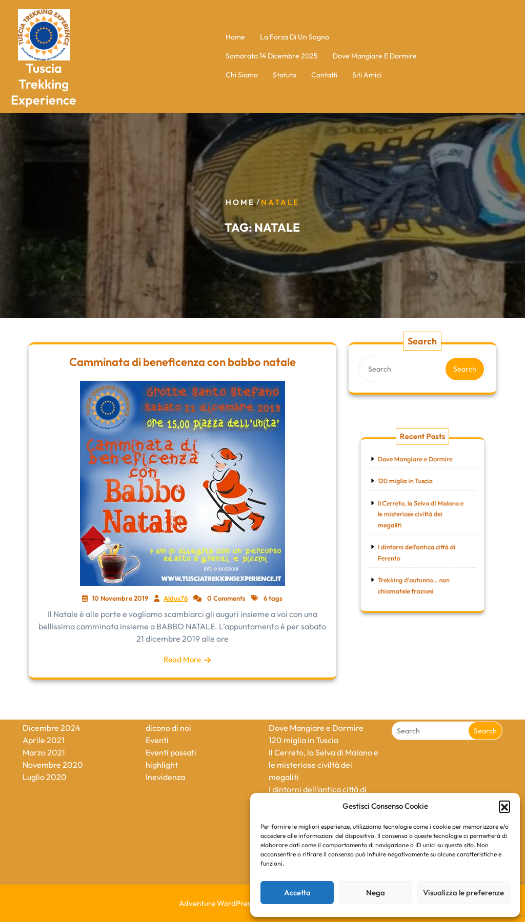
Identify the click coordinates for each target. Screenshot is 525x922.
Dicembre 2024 (51, 691)
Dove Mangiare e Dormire (375, 55)
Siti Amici (366, 74)
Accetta (297, 892)
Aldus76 (176, 598)
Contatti (324, 74)
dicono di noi (168, 691)
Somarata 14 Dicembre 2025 (272, 55)
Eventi (157, 704)
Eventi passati (171, 716)
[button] (504, 806)
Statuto (284, 74)
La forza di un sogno (294, 37)
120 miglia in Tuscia (408, 490)
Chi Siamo (242, 74)
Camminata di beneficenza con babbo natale (182, 362)
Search (464, 369)
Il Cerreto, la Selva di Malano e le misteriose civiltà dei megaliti (421, 516)
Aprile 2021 (44, 704)
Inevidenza (165, 740)
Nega (375, 892)
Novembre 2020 (53, 728)
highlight (162, 728)
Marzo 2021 (44, 716)
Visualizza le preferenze (463, 892)
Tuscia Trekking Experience (43, 84)
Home (235, 37)
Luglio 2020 (45, 740)
